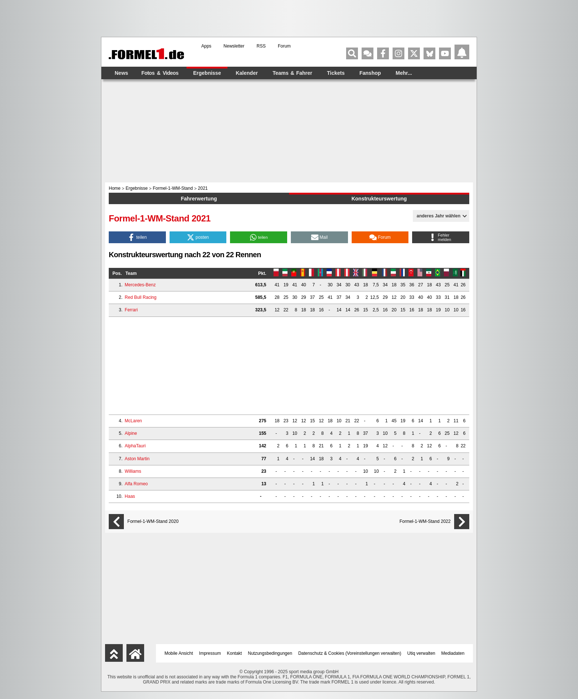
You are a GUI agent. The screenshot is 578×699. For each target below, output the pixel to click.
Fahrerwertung (199, 199)
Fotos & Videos (160, 73)
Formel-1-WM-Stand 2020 (153, 521)
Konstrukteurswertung (379, 199)
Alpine (131, 433)
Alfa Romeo (136, 483)
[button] (137, 237)
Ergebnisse (207, 73)
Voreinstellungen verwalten (373, 653)
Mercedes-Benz (140, 284)
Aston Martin (137, 458)
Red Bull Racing (140, 297)
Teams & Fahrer (292, 73)
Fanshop (370, 73)
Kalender (247, 73)
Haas (130, 496)
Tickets (336, 73)
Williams (133, 471)
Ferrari (131, 309)
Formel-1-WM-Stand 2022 (425, 521)
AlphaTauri (135, 445)
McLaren (133, 420)
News (121, 73)
